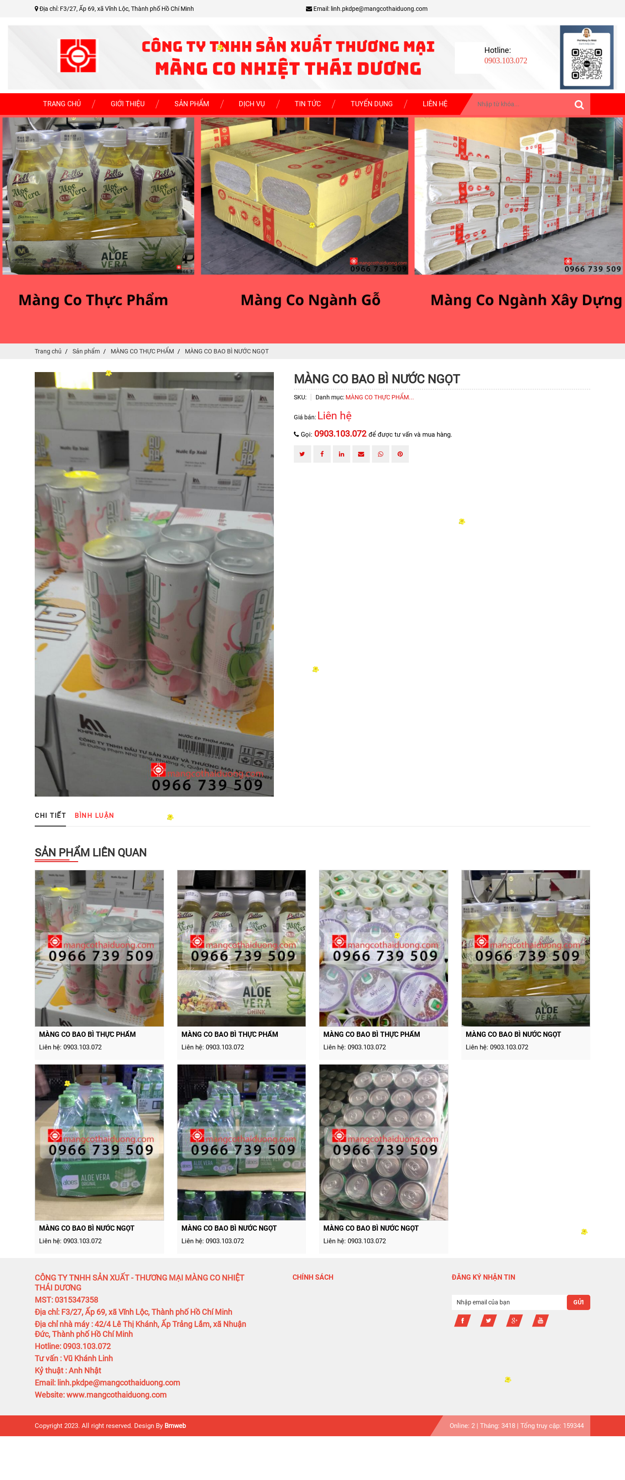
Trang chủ (62, 104)
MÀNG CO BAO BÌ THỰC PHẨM (87, 1034)
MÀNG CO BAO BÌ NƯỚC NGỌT (513, 1034)
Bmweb (175, 1426)
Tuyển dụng (372, 104)
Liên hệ (435, 104)
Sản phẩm (191, 104)
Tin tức (308, 104)
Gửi (578, 1302)
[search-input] (531, 104)
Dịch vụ (252, 104)
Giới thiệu (128, 104)
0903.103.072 (341, 433)
